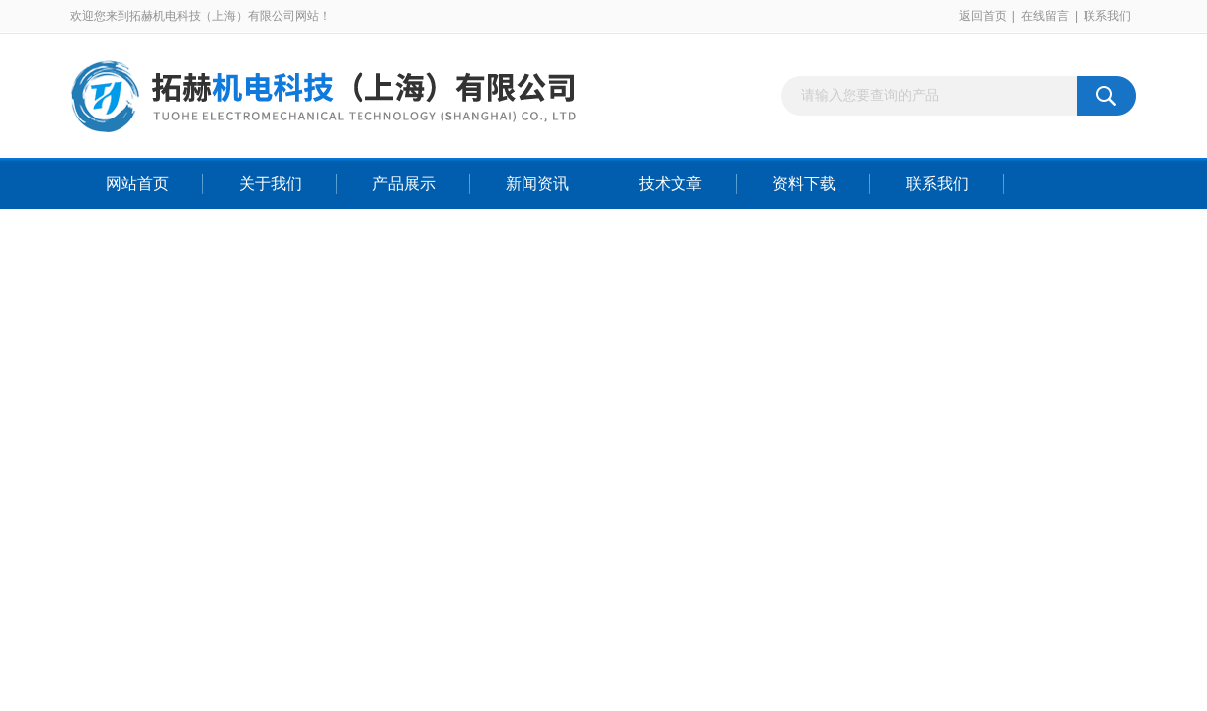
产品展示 (404, 183)
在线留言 (1045, 16)
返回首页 (982, 16)
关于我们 (270, 183)
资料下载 (804, 183)
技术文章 (670, 183)
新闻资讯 (537, 183)
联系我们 (1107, 16)
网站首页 (137, 183)
